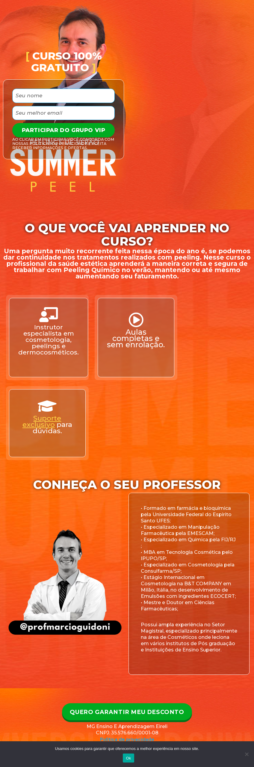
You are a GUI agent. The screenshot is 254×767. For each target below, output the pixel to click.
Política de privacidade (127, 740)
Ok (128, 758)
